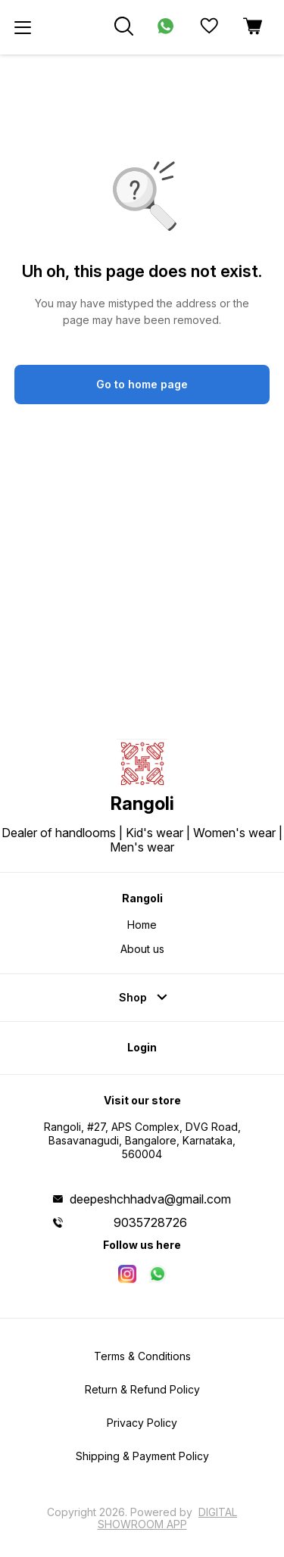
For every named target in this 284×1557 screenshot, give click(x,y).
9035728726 (150, 1222)
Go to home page (142, 384)
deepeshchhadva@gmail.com (150, 1199)
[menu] (22, 27)
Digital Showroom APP (168, 1518)
